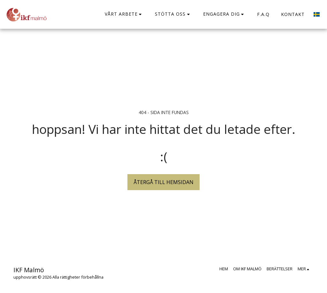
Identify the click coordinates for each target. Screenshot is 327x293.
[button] (124, 14)
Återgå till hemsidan (163, 182)
